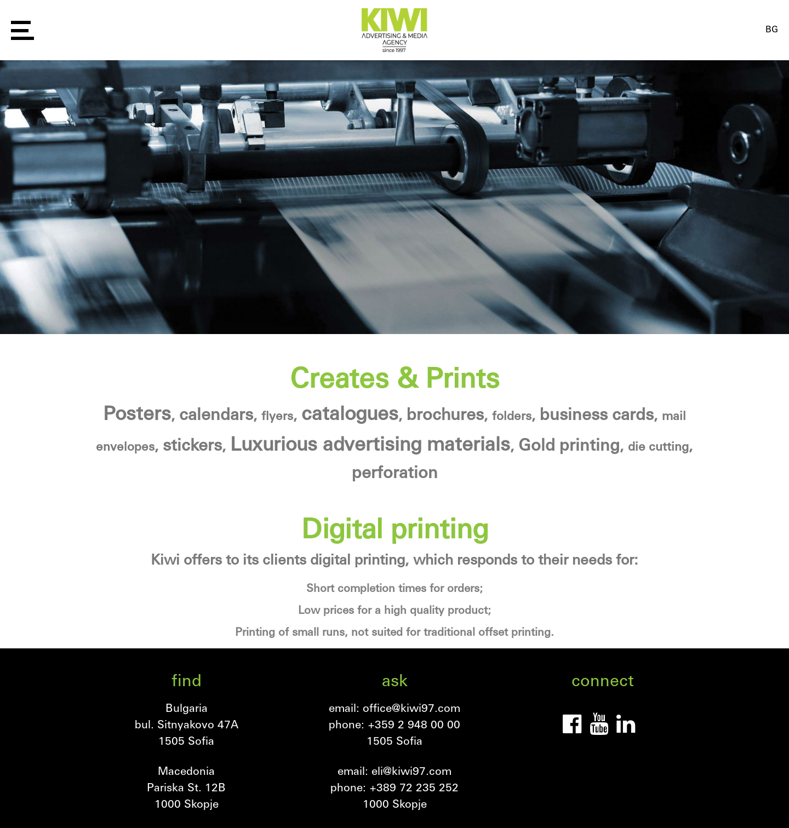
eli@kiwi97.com (411, 770)
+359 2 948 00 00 (414, 724)
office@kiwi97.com (411, 707)
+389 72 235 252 (414, 787)
